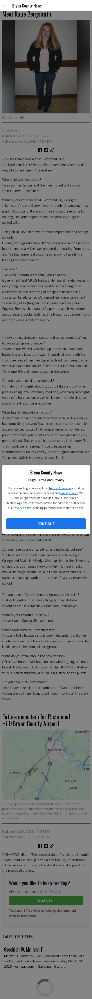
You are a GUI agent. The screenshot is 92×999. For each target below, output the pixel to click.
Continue (46, 523)
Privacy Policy (69, 493)
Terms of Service (60, 488)
